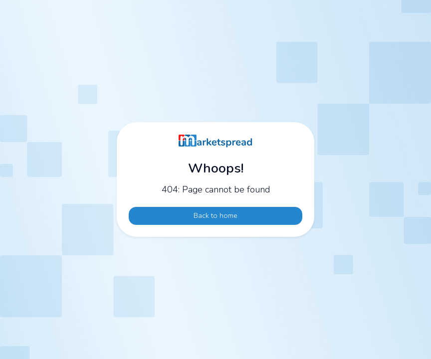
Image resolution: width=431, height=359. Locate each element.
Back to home (215, 215)
